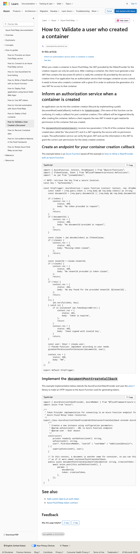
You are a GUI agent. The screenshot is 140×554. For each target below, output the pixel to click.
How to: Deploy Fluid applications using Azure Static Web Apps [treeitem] (20, 91)
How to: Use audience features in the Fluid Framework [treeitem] (20, 140)
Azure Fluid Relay (68, 20)
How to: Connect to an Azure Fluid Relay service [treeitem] (20, 65)
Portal (109, 11)
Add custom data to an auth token (63, 498)
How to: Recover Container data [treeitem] (19, 132)
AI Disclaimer (7, 552)
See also (47, 60)
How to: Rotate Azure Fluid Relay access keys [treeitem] (19, 149)
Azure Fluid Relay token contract (62, 502)
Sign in (134, 3)
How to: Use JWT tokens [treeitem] (18, 100)
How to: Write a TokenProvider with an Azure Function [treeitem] (20, 82)
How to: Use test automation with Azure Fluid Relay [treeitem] (20, 107)
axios (130, 385)
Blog (36, 552)
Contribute (47, 552)
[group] (89, 270)
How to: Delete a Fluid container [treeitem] (17, 115)
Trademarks (112, 552)
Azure (53, 20)
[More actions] (133, 20)
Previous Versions (23, 552)
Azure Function (73, 153)
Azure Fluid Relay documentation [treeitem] (19, 30)
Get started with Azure (125, 11)
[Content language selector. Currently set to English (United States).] (14, 545)
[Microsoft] (5, 3)
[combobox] (18, 24)
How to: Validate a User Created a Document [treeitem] (18, 123)
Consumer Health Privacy (77, 552)
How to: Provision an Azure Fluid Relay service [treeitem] (19, 57)
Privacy (59, 552)
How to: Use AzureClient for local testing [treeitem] (19, 73)
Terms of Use (98, 552)
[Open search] (127, 3)
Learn (44, 20)
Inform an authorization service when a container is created (69, 56)
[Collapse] (33, 18)
